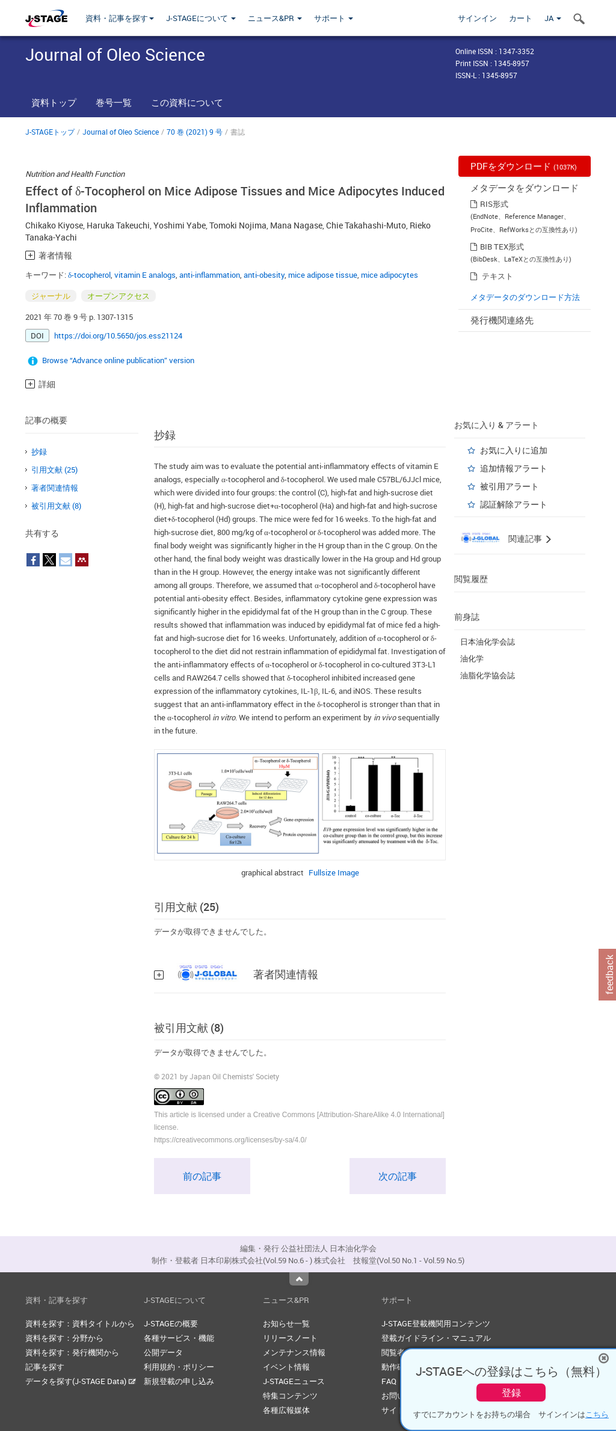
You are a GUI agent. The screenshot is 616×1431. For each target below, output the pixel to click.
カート (520, 18)
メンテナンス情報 (294, 1352)
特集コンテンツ (290, 1395)
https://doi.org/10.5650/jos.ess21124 (118, 335)
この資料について (187, 102)
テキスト (497, 276)
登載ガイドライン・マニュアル (436, 1337)
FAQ (388, 1381)
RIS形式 (494, 203)
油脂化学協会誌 (487, 675)
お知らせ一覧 (286, 1323)
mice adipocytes (389, 274)
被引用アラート (509, 486)
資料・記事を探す (119, 18)
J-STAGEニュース (294, 1381)
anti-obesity (264, 274)
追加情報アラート (513, 468)
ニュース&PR (275, 18)
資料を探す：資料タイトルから (80, 1323)
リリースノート (290, 1337)
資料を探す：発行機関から (72, 1352)
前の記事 (202, 1176)
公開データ (163, 1352)
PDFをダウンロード (523, 166)
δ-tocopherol (89, 274)
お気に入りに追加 (513, 450)
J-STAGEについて (201, 18)
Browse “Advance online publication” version (118, 360)
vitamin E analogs (145, 274)
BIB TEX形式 (502, 246)
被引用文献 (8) (56, 505)
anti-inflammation (209, 274)
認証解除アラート (513, 504)
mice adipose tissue (322, 274)
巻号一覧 (114, 102)
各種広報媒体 (286, 1410)
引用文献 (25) (54, 469)
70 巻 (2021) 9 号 (195, 131)
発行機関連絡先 (502, 320)
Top (299, 1278)
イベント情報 (286, 1366)
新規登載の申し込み (179, 1381)
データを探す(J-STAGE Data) (80, 1381)
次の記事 (397, 1176)
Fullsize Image (334, 872)
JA (552, 18)
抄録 (39, 451)
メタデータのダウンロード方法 (525, 297)
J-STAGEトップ (50, 131)
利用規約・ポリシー (179, 1366)
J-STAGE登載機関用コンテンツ (435, 1323)
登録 (511, 1392)
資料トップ (53, 102)
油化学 (472, 658)
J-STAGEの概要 (171, 1323)
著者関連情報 (54, 487)
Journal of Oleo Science (120, 131)
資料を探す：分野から (64, 1337)
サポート (333, 18)
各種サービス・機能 (179, 1337)
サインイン (477, 18)
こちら (597, 1414)
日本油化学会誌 (487, 641)
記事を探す (44, 1366)
